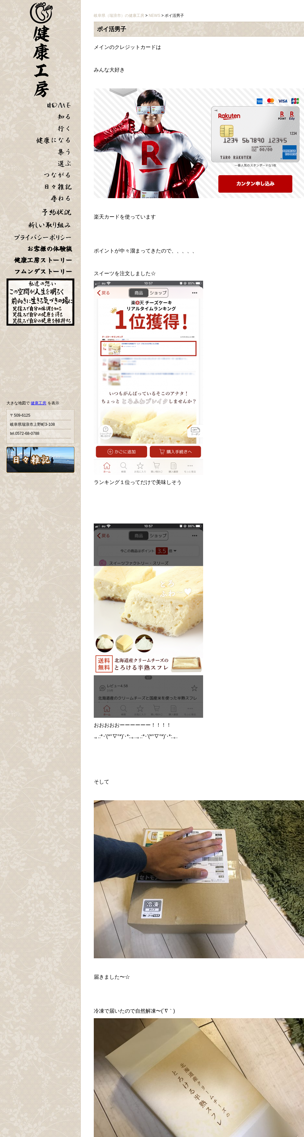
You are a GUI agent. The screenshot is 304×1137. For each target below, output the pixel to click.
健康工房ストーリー (43, 260)
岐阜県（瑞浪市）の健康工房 (119, 15)
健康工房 (38, 403)
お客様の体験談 (49, 248)
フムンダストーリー (43, 271)
